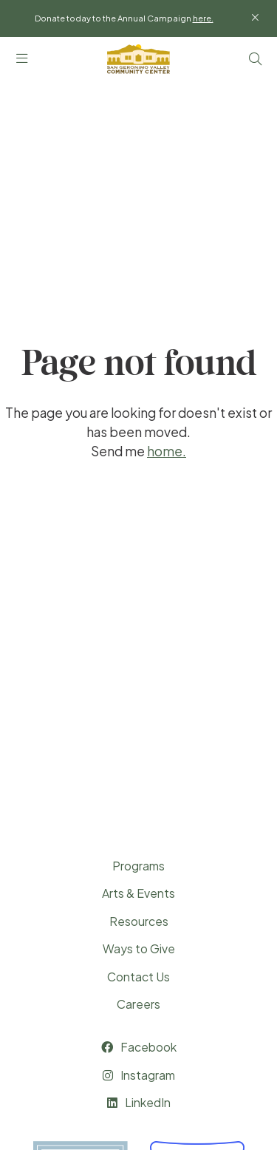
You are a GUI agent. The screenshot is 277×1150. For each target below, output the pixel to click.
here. (203, 18)
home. (166, 451)
